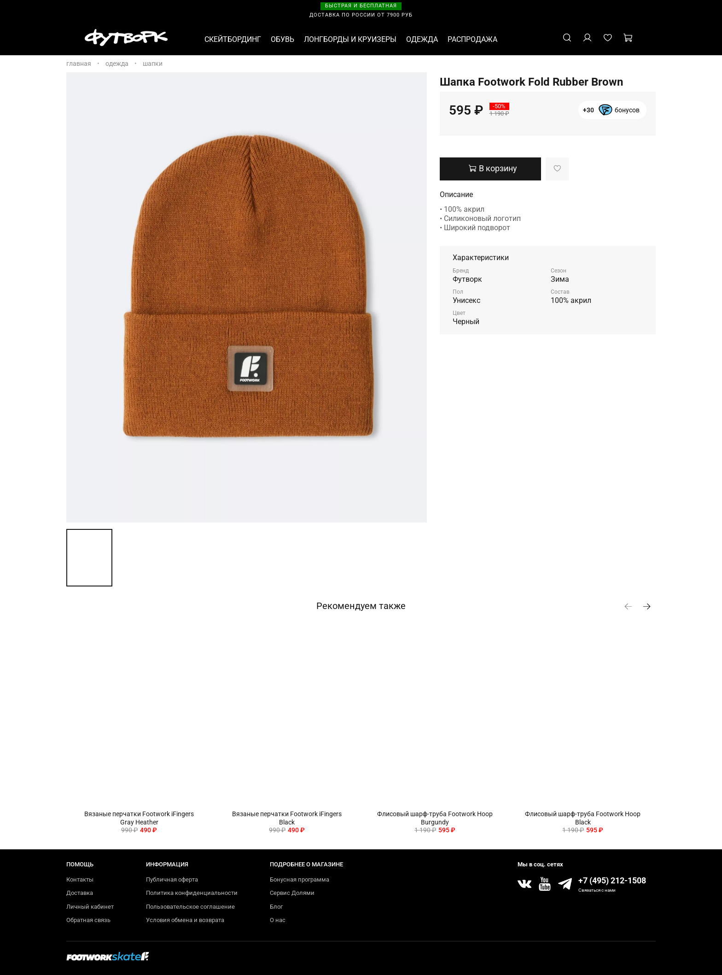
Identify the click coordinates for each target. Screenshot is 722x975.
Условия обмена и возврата (185, 920)
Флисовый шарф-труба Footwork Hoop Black (582, 818)
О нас (277, 920)
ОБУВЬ (282, 39)
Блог (276, 906)
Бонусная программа (299, 879)
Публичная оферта (172, 879)
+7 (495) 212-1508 (612, 880)
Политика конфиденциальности (192, 892)
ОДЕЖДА (422, 39)
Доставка (79, 892)
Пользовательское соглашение (190, 906)
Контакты (79, 879)
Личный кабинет (90, 906)
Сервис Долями (292, 892)
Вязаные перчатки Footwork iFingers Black (287, 818)
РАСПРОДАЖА (472, 39)
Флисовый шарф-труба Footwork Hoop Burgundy (435, 818)
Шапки (153, 63)
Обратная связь (88, 920)
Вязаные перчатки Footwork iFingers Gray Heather (139, 818)
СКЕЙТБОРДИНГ (232, 39)
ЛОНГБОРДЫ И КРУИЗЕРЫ (350, 39)
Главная (78, 63)
